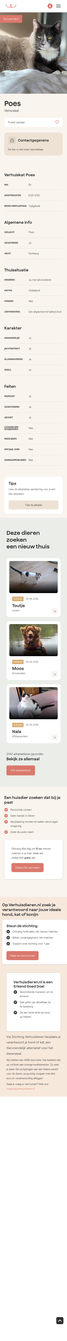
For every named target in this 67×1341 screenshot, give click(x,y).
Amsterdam (18, 673)
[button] (50, 6)
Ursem (16, 610)
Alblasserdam (20, 736)
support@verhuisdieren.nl (20, 1088)
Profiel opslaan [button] (33, 122)
